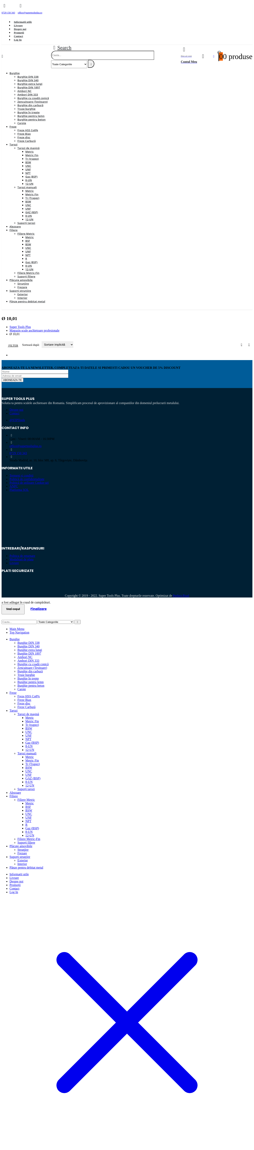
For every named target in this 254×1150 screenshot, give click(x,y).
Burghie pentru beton (31, 119)
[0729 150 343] (8, 10)
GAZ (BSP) (31, 212)
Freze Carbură (26, 141)
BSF (27, 241)
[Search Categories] (69, 64)
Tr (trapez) (32, 159)
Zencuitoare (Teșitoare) (32, 101)
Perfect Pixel (181, 595)
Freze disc (23, 137)
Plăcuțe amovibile (21, 280)
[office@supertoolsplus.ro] (30, 10)
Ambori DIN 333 (27, 94)
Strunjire (23, 283)
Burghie (15, 73)
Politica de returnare (22, 555)
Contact (18, 36)
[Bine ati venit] (189, 56)
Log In (18, 39)
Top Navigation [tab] (19, 632)
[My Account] (203, 56)
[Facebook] (50, 9)
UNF (28, 169)
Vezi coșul (13, 609)
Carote (21, 123)
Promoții (19, 32)
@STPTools (17, 420)
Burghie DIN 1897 (28, 87)
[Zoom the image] (127, 507)
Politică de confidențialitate (27, 479)
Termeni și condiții (21, 475)
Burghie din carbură (30, 105)
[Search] (91, 64)
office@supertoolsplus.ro (26, 446)
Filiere (14, 230)
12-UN (29, 183)
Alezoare (15, 226)
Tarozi (13, 144)
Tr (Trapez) (32, 198)
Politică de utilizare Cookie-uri (29, 482)
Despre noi (20, 29)
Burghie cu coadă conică (33, 98)
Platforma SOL (19, 489)
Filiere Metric (26, 233)
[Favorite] (214, 56)
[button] (61, 48)
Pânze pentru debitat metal (27, 301)
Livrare (18, 25)
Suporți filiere (26, 276)
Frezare (22, 287)
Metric (29, 151)
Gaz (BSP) (31, 176)
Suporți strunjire (20, 291)
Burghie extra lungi (29, 84)
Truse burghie (26, 109)
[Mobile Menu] (2, 56)
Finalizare (39, 609)
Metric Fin (31, 155)
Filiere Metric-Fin (28, 273)
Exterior (22, 294)
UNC (28, 166)
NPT (28, 173)
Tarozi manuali (27, 187)
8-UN (28, 180)
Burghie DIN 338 (28, 76)
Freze (13, 126)
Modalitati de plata (21, 559)
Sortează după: (31, 344)
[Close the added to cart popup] (249, 4)
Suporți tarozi (26, 223)
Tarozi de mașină (28, 148)
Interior (22, 298)
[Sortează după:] (57, 344)
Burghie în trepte (28, 112)
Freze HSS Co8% (27, 130)
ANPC (14, 486)
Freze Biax (24, 134)
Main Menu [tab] (17, 629)
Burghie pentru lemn (31, 116)
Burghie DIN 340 (28, 80)
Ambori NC (24, 91)
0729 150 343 (18, 453)
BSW (28, 162)
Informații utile (23, 21)
